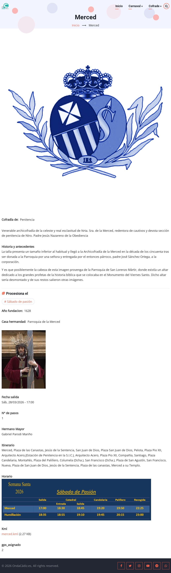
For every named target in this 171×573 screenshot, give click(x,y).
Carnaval (135, 6)
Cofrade (155, 6)
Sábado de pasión (19, 301)
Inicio (118, 6)
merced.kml (10, 534)
